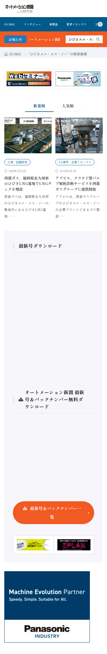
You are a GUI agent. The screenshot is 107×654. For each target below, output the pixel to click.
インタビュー (32, 24)
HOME (9, 24)
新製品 (53, 24)
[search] (98, 39)
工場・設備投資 (17, 162)
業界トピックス (76, 24)
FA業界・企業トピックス (74, 162)
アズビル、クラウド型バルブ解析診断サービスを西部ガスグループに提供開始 (77, 183)
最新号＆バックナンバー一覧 (55, 512)
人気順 (68, 105)
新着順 (39, 105)
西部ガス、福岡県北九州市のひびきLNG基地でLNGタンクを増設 (28, 183)
